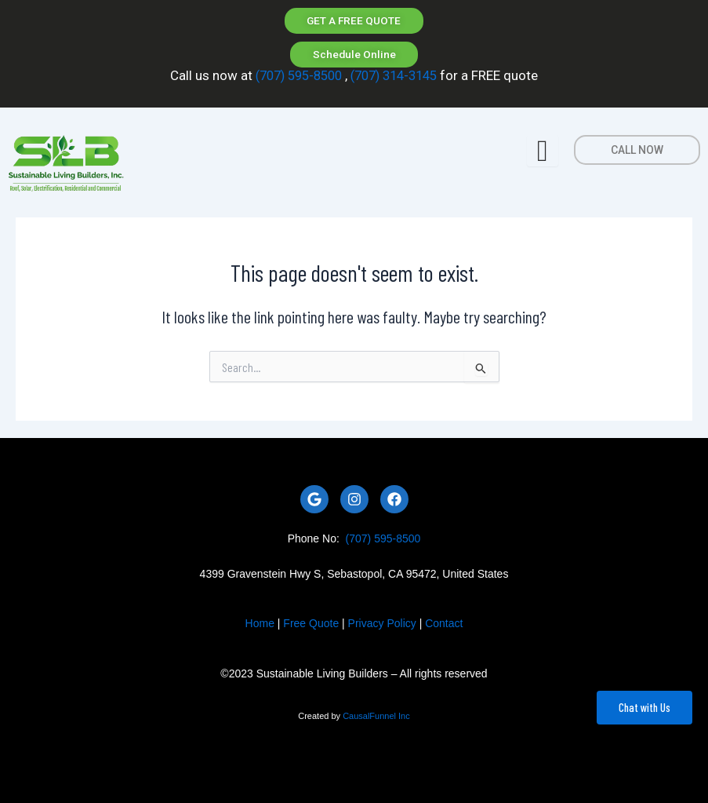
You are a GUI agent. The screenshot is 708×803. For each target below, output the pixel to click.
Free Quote (311, 623)
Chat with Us (644, 707)
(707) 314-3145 (396, 77)
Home (259, 623)
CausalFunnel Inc (376, 716)
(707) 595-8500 (294, 77)
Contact (444, 623)
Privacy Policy (382, 623)
